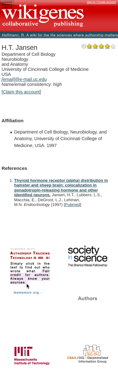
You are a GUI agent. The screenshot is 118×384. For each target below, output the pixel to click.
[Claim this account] (21, 91)
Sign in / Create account (101, 2)
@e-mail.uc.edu (24, 79)
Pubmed (72, 204)
